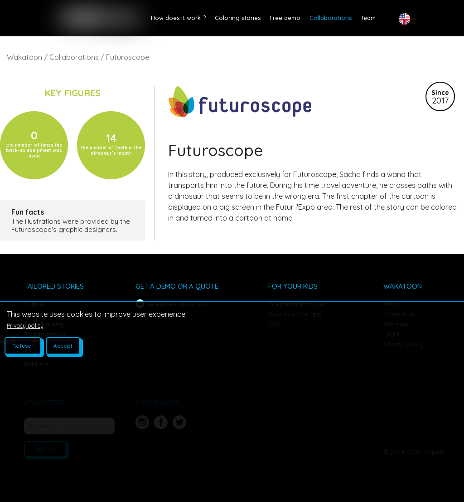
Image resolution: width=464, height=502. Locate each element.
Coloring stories (238, 17)
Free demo (285, 17)
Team (368, 17)
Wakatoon (24, 57)
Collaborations (330, 17)
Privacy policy (25, 325)
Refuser (23, 345)
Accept (62, 345)
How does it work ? (178, 17)
